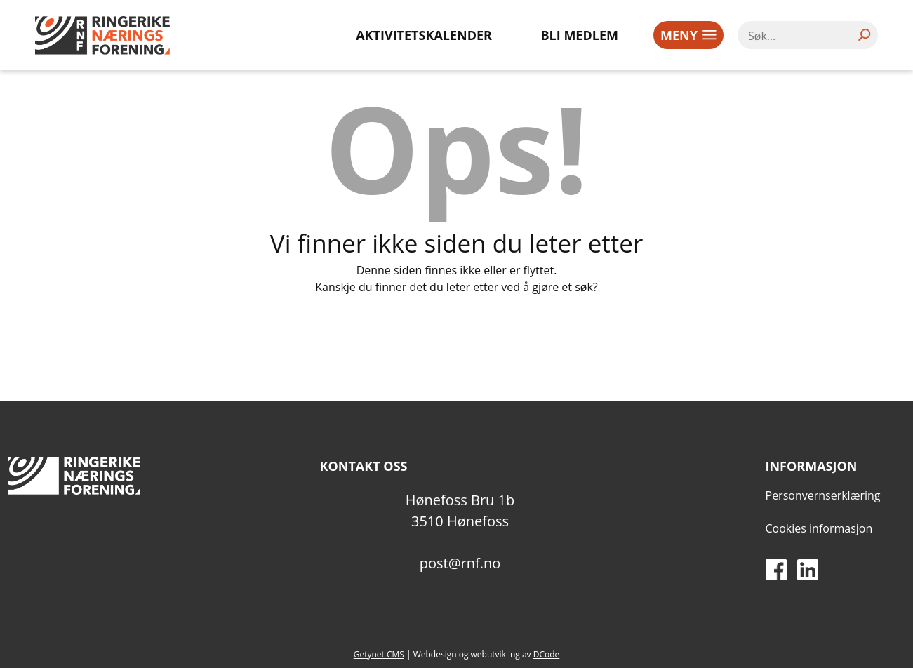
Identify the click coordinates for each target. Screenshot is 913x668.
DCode (546, 654)
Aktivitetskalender (424, 35)
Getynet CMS (379, 654)
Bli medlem (580, 35)
